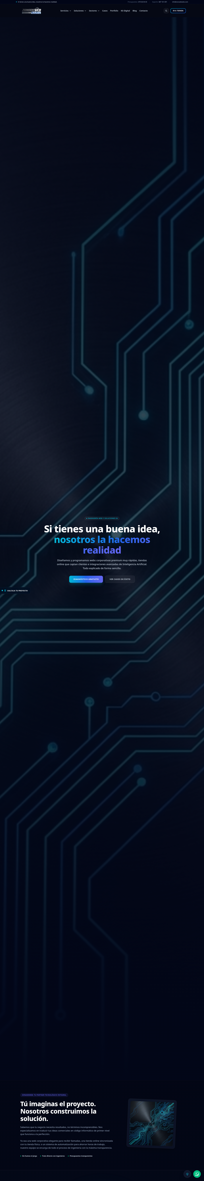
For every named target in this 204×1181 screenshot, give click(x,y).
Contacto (143, 10)
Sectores (94, 10)
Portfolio (114, 10)
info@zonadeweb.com (180, 2)
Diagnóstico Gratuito (86, 579)
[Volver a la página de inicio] (31, 11)
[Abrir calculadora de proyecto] (15, 590)
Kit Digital (125, 10)
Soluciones (80, 10)
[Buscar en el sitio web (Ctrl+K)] (166, 10)
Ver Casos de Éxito (120, 579)
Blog (135, 10)
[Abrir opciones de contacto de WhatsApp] (197, 1174)
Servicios (65, 10)
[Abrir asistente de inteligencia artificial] (187, 1174)
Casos (105, 10)
